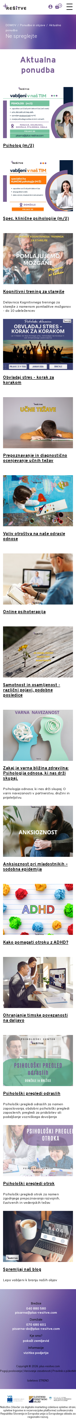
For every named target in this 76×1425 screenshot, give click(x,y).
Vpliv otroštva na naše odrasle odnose (34, 536)
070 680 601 (36, 1324)
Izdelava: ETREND (38, 1380)
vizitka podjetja (36, 1353)
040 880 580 (36, 1308)
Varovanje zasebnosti (37, 1370)
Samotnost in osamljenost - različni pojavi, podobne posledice (31, 690)
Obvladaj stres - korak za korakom (28, 380)
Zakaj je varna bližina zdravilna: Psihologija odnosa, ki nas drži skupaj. (36, 773)
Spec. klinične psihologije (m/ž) (36, 218)
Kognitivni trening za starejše (33, 292)
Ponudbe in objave (32, 25)
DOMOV (11, 25)
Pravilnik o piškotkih (64, 1370)
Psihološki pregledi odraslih (31, 1093)
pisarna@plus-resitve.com (36, 1312)
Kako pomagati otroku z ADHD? (35, 942)
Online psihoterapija (24, 612)
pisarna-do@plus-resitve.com (36, 1329)
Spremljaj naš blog (22, 1269)
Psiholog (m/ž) (18, 146)
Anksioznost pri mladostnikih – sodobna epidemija (35, 867)
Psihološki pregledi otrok (29, 1184)
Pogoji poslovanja (11, 1370)
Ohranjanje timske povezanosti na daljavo (35, 1018)
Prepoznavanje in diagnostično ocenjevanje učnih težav (35, 458)
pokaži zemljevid (36, 1341)
